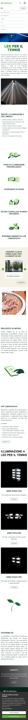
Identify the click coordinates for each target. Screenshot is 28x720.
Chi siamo (3, 26)
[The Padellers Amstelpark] (14, 269)
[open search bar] (20, 3)
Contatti (23, 8)
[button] (26, 12)
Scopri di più (5, 441)
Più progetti (21, 282)
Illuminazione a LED (5, 12)
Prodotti (2, 19)
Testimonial (3, 29)
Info (1, 22)
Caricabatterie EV (4, 15)
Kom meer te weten (7, 708)
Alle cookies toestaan (14, 716)
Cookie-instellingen (14, 712)
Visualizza (14, 499)
